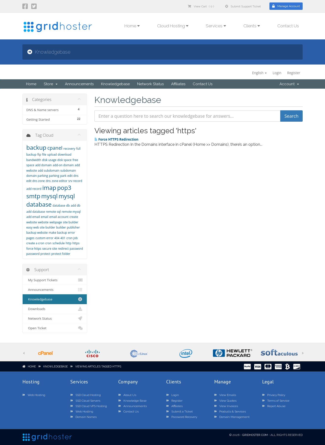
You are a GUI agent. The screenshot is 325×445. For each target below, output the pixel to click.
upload (52, 154)
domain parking (37, 176)
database (59, 205)
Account (289, 84)
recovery (69, 149)
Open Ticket (54, 328)
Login (277, 72)
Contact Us (288, 25)
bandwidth (33, 160)
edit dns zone (35, 181)
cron (48, 243)
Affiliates (178, 84)
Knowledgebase (115, 84)
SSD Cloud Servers (85, 400)
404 (56, 238)
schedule (58, 243)
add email (33, 217)
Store (51, 84)
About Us (127, 395)
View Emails (225, 395)
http (68, 243)
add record (33, 189)
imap (49, 187)
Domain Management (232, 417)
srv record (75, 181)
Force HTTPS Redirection (116, 139)
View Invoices (226, 406)
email (44, 217)
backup (36, 147)
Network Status (150, 84)
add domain (43, 165)
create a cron (35, 243)
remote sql (53, 212)
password (76, 249)
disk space (64, 160)
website (43, 222)
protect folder (60, 254)
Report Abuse (273, 406)
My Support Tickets (54, 280)
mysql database (50, 200)
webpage (55, 222)
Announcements (79, 84)
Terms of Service (275, 400)
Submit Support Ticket (243, 6)
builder (61, 227)
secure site (49, 249)
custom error (44, 238)
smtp (33, 196)
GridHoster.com (255, 435)
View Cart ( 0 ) (201, 6)
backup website (37, 233)
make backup (58, 233)
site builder (70, 222)
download (64, 154)
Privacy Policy (273, 395)
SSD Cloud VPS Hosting (88, 406)
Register (293, 72)
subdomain (68, 170)
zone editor (59, 181)
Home (31, 84)
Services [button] (216, 25)
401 (63, 238)
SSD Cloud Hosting (85, 395)
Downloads (54, 309)
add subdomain (48, 170)
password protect (38, 254)
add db (75, 205)
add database (35, 212)
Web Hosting (33, 395)
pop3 (64, 187)
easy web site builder (40, 227)
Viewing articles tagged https (98, 366)
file (44, 154)
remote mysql (71, 212)
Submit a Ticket (179, 411)
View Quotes (225, 400)
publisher (73, 227)
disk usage (49, 160)
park (63, 176)
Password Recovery (181, 417)
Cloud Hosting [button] (173, 25)
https (75, 243)
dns (48, 181)
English (259, 72)
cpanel (54, 148)
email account (58, 217)
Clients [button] (251, 25)
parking (54, 176)
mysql (49, 196)
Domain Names (83, 417)
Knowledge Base (132, 400)
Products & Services (230, 411)
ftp (39, 154)
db (68, 205)
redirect (63, 249)
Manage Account (286, 6)
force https (33, 249)
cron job (72, 238)
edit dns (72, 176)
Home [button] (132, 25)
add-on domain (63, 165)
